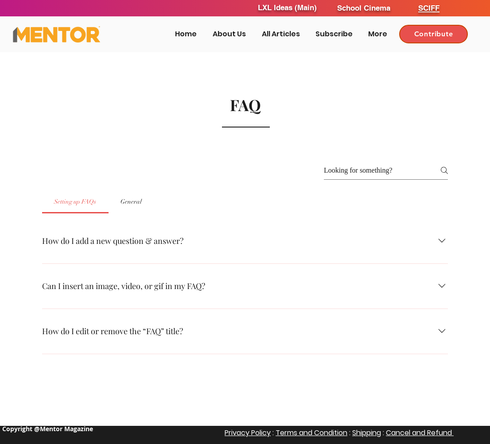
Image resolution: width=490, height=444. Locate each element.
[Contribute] (433, 34)
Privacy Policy (248, 433)
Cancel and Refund (420, 433)
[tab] (75, 201)
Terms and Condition (311, 433)
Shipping (366, 433)
